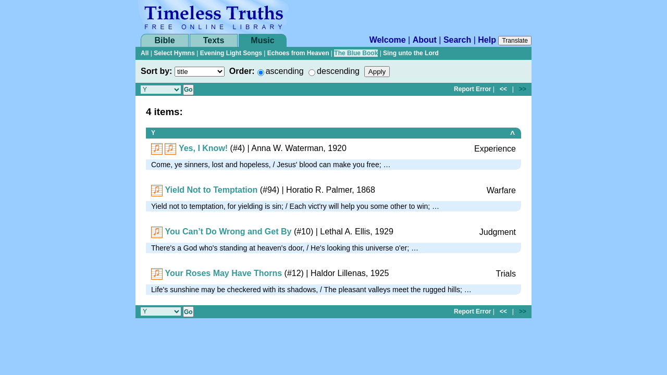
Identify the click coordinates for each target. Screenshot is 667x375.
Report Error (472, 89)
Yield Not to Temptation (211, 189)
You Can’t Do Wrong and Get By (228, 231)
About (425, 39)
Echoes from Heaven (298, 53)
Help (487, 39)
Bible (164, 40)
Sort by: (156, 71)
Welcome (387, 39)
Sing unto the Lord (411, 53)
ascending (285, 71)
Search (457, 39)
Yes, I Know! (203, 148)
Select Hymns (174, 53)
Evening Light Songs (231, 53)
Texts (214, 40)
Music (262, 40)
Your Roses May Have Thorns (223, 273)
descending (338, 71)
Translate (515, 40)
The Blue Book (356, 53)
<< (503, 89)
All (145, 53)
